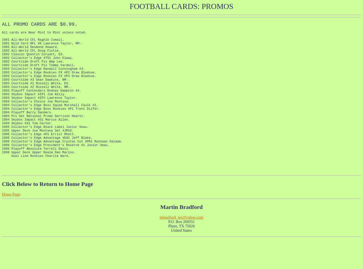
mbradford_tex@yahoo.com (181, 247)
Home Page (11, 224)
